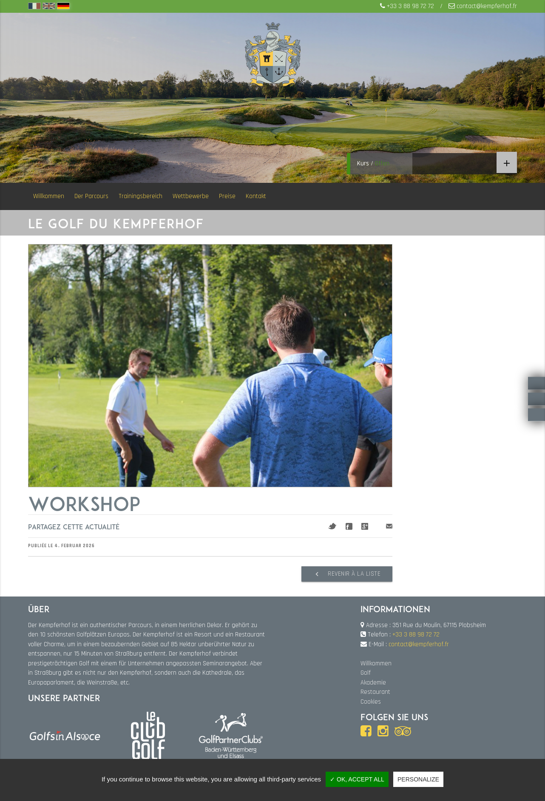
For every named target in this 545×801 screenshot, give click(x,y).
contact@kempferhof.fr (487, 6)
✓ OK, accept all (357, 779)
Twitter (332, 526)
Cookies (370, 701)
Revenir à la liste (346, 574)
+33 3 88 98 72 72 (410, 6)
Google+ (364, 526)
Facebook (349, 526)
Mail (389, 526)
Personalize (418, 779)
